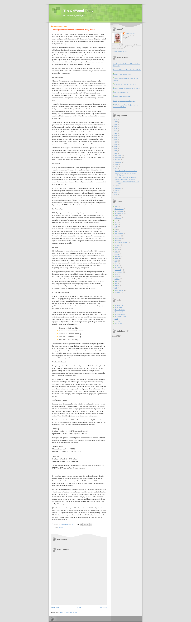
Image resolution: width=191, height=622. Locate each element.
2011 (115, 153)
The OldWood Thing (78, 10)
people (117, 265)
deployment (118, 238)
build (116, 227)
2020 (115, 133)
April (116, 185)
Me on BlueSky (119, 312)
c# (115, 229)
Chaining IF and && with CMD (122, 74)
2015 (115, 144)
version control (119, 290)
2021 (115, 130)
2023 (115, 126)
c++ (116, 231)
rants (116, 274)
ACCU (116, 215)
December (118, 155)
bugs (116, 224)
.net (116, 206)
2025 (115, 122)
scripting (117, 279)
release (117, 276)
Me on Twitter (119, 307)
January (117, 190)
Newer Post (55, 607)
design (117, 240)
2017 (115, 139)
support (117, 281)
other (116, 263)
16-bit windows (119, 209)
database (117, 236)
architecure (118, 218)
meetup (117, 254)
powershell (118, 270)
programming (119, 272)
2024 (115, 124)
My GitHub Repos (120, 314)
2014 (115, 146)
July (116, 164)
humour (117, 249)
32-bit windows (119, 211)
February (118, 188)
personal (117, 267)
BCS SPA (117, 321)
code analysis (119, 233)
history (117, 247)
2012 (115, 151)
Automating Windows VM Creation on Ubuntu (126, 88)
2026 (115, 119)
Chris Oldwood (130, 33)
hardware (117, 245)
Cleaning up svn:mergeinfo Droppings (124, 101)
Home (79, 607)
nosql (116, 261)
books (116, 222)
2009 (115, 194)
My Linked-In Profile (121, 316)
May (116, 168)
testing (61, 527)
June (117, 166)
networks (117, 258)
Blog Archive (118, 323)
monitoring (118, 256)
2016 (115, 142)
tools (116, 288)
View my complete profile (119, 51)
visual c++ (118, 292)
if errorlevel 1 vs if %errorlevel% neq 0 (124, 84)
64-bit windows (119, 213)
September (118, 162)
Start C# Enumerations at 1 (121, 92)
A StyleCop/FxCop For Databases (125, 179)
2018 (115, 137)
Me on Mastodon (120, 310)
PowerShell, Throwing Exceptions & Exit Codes (127, 70)
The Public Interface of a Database (125, 177)
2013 (115, 148)
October (117, 159)
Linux (116, 251)
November (118, 157)
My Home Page (119, 305)
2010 (115, 192)
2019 (115, 135)
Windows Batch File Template (122, 96)
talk (116, 283)
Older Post (103, 607)
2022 (115, 128)
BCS (116, 220)
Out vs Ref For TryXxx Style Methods (126, 171)
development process (121, 242)
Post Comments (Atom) (68, 612)
